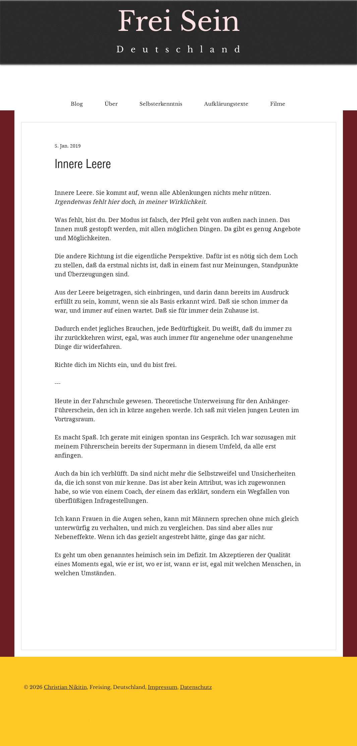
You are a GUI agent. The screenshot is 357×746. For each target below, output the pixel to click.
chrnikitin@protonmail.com (67, 721)
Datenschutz (196, 687)
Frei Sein (178, 21)
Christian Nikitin (65, 687)
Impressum (162, 687)
